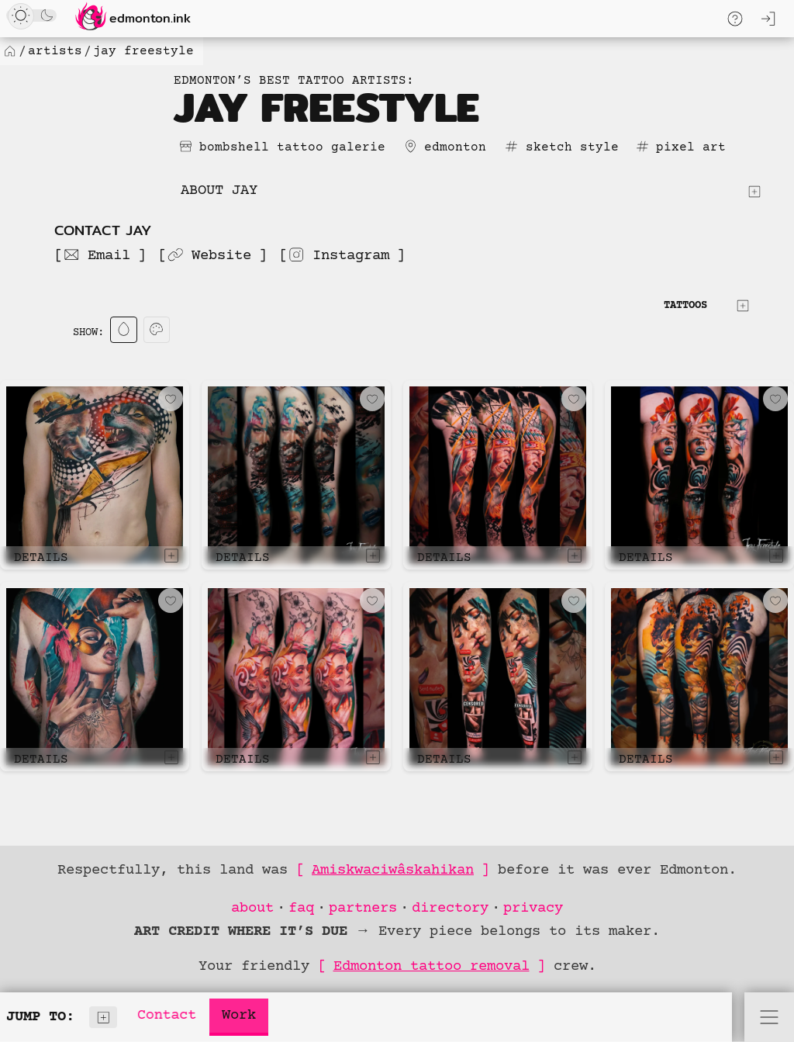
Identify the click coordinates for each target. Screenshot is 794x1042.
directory (450, 908)
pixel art (691, 147)
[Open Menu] (769, 1017)
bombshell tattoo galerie (292, 147)
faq (301, 908)
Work (239, 1015)
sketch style (572, 147)
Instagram (338, 255)
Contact (167, 1015)
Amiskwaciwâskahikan (393, 870)
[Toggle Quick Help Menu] (735, 18)
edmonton (455, 147)
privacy (533, 908)
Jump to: (62, 1017)
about (252, 908)
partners (363, 908)
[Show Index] (103, 1017)
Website (209, 255)
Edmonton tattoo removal (431, 966)
